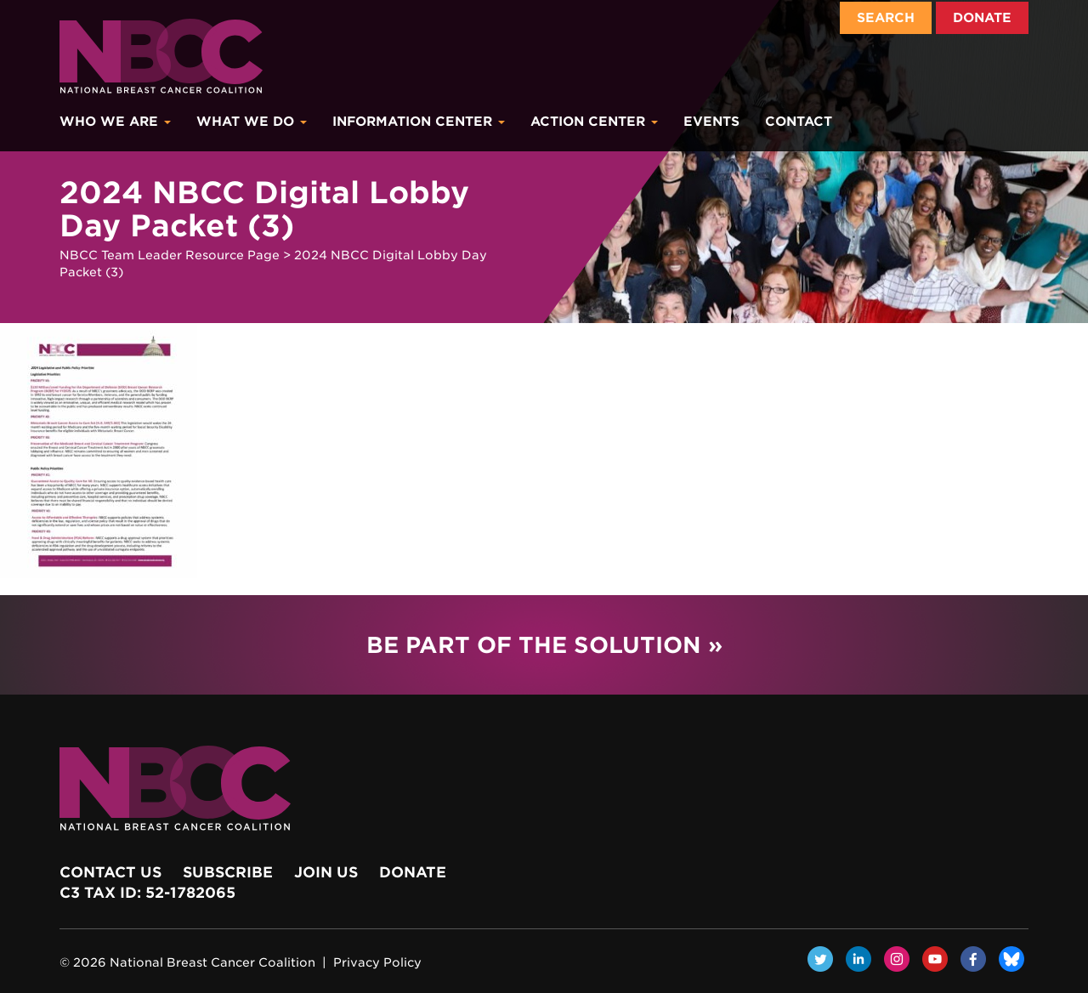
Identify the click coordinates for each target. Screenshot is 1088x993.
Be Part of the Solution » (544, 645)
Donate (982, 18)
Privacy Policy (377, 962)
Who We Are (115, 121)
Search (886, 18)
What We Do (251, 121)
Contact (798, 121)
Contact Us (111, 872)
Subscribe (228, 872)
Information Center (418, 121)
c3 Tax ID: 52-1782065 (147, 892)
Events (711, 121)
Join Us (326, 872)
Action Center (594, 121)
